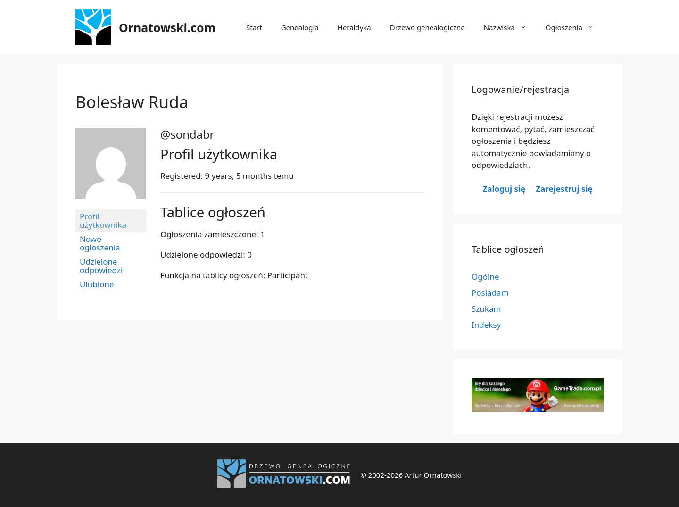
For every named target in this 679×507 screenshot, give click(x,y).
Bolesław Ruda (131, 102)
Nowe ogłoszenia (100, 243)
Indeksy (486, 324)
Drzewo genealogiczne (427, 27)
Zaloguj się (503, 188)
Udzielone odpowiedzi (101, 265)
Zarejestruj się (564, 188)
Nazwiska (510, 27)
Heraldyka (354, 27)
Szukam (486, 308)
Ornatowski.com (167, 27)
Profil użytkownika (103, 220)
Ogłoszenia (575, 27)
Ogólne (485, 276)
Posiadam (490, 292)
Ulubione (97, 284)
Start (254, 27)
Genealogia (300, 27)
